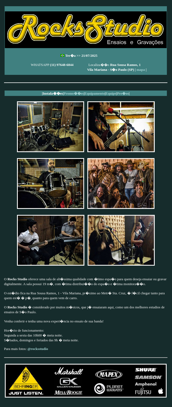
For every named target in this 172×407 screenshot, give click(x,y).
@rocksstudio (37, 349)
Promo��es (74, 93)
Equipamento (94, 93)
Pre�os (123, 93)
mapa (140, 70)
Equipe (110, 93)
